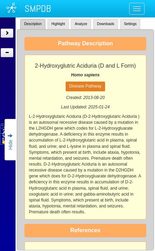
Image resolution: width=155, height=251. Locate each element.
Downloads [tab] (105, 24)
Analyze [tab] (81, 24)
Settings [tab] (130, 24)
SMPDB (37, 8)
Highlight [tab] (58, 24)
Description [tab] (33, 24)
